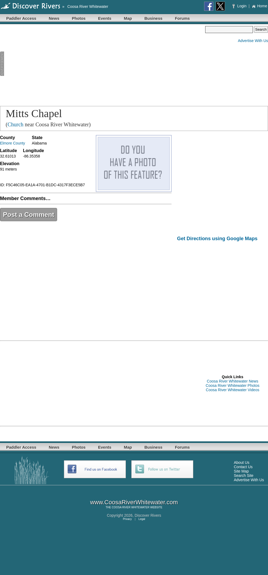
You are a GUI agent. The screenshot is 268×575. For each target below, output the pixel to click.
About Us (242, 462)
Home (259, 6)
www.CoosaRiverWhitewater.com (134, 502)
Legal (142, 519)
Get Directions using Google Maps (217, 238)
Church (16, 124)
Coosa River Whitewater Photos (232, 385)
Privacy (127, 519)
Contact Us (243, 467)
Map (128, 18)
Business (153, 18)
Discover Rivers (148, 515)
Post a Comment (28, 214)
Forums (182, 18)
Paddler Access (21, 18)
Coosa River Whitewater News (232, 381)
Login (240, 6)
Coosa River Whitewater (87, 6)
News (54, 18)
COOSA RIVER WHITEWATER (130, 507)
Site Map (241, 471)
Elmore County (12, 143)
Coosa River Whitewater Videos (232, 390)
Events (104, 18)
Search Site (243, 475)
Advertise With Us (253, 40)
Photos (79, 18)
